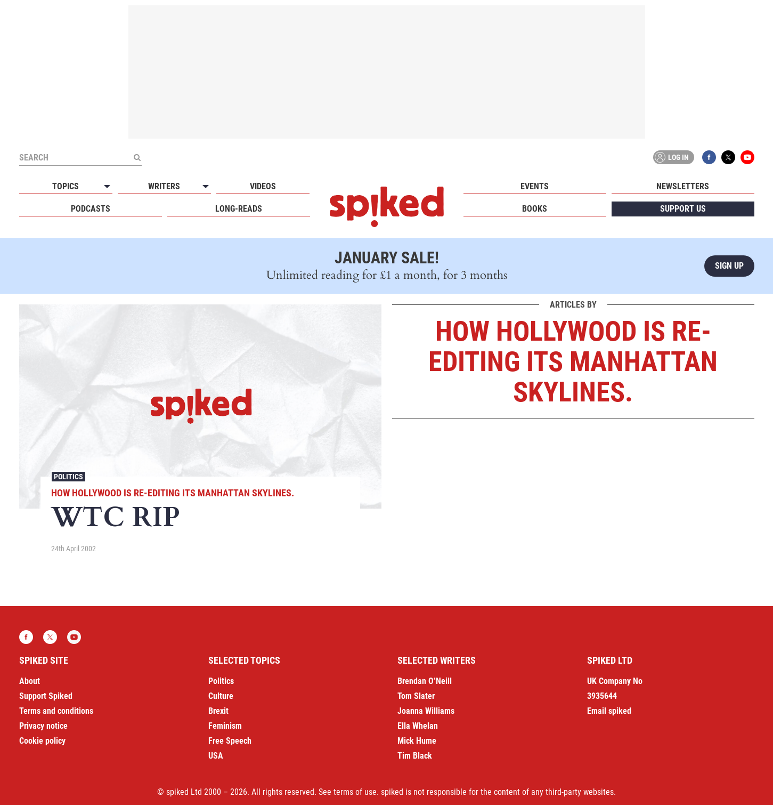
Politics (68, 476)
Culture (220, 696)
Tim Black (414, 756)
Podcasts (90, 209)
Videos (263, 186)
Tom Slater (416, 696)
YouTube (747, 157)
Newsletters (682, 186)
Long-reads (238, 209)
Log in (672, 157)
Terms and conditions (56, 711)
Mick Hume (416, 741)
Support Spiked (45, 696)
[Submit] (137, 157)
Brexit (218, 711)
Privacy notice (43, 726)
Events (534, 186)
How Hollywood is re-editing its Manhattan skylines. (172, 492)
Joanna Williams (425, 711)
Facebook (709, 157)
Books (534, 209)
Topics (65, 186)
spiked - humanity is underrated (387, 207)
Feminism (225, 726)
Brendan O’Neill (424, 681)
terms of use (355, 792)
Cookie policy (42, 741)
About (29, 681)
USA (215, 756)
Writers (164, 186)
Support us (683, 209)
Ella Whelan (417, 726)
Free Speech (229, 741)
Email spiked (609, 711)
